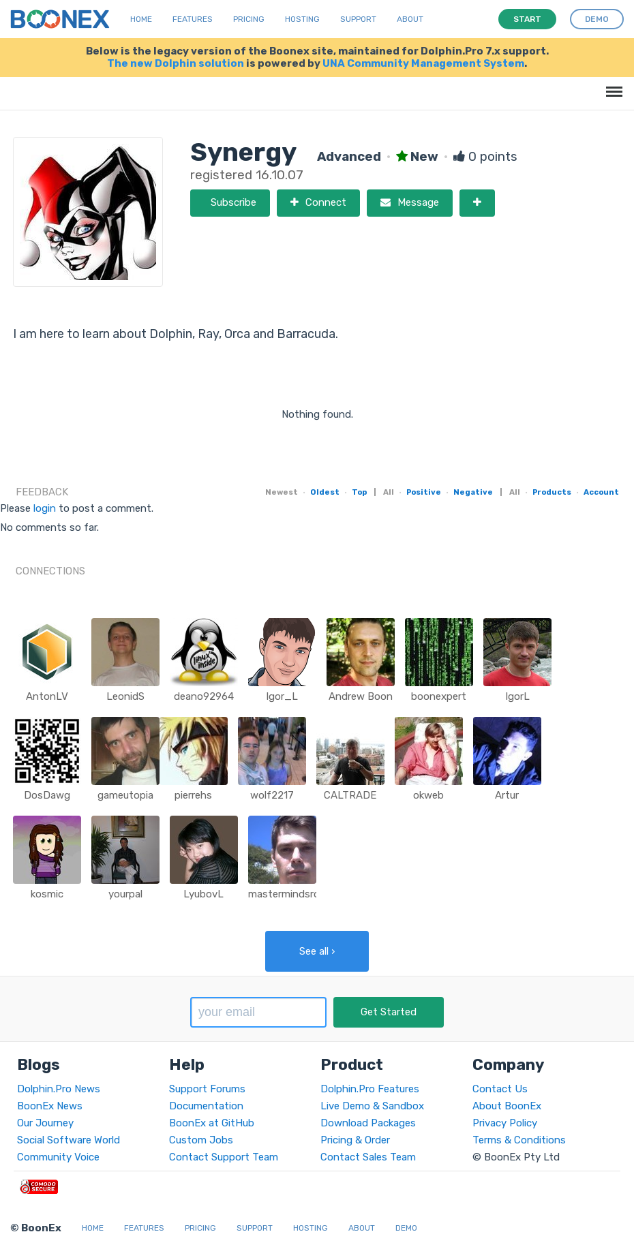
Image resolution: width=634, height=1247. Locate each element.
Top (359, 492)
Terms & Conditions (519, 1140)
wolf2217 (272, 795)
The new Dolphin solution (175, 63)
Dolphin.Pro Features (369, 1089)
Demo (406, 1228)
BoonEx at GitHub (211, 1123)
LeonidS (125, 696)
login (44, 508)
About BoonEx (506, 1106)
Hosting (302, 19)
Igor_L (282, 696)
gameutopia (125, 795)
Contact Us (500, 1089)
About (410, 19)
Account (601, 492)
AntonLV (47, 696)
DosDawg (47, 795)
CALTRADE (350, 795)
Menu (611, 85)
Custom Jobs (201, 1140)
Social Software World (68, 1140)
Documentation (206, 1106)
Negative (473, 492)
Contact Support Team (223, 1157)
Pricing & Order (355, 1140)
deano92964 (204, 696)
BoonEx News (49, 1106)
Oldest (324, 492)
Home (141, 19)
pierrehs (193, 795)
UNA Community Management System (423, 63)
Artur (507, 795)
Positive (423, 492)
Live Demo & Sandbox (372, 1106)
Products (551, 492)
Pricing (249, 19)
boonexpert (438, 696)
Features (192, 19)
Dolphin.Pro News (58, 1089)
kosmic (47, 894)
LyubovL (203, 894)
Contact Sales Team (368, 1157)
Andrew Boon (361, 696)
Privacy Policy (504, 1123)
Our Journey (45, 1123)
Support (358, 19)
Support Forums (207, 1089)
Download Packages (368, 1123)
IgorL (517, 696)
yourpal (125, 894)
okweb (428, 795)
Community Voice (58, 1157)
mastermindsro (284, 894)
